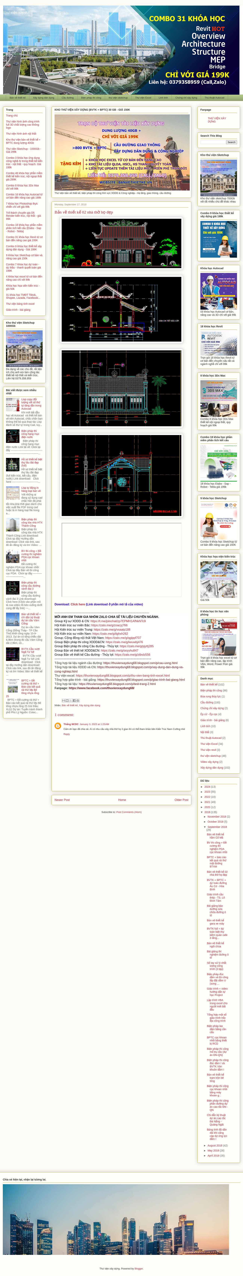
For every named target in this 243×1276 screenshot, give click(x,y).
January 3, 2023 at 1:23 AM (94, 724)
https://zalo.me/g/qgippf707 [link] (123, 637)
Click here (78, 604)
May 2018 (213, 1150)
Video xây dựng (209, 761)
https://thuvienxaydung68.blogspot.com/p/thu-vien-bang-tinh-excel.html (123, 675)
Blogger (139, 1268)
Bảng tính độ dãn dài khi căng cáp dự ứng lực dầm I (217, 1134)
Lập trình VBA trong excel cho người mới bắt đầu (217, 1005)
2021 (207, 802)
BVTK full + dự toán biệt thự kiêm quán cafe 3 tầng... (217, 933)
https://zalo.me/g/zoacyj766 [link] (109, 625)
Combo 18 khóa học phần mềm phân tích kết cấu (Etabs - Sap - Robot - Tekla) (24, 228)
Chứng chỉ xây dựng (186, 97)
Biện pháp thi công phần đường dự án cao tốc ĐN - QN (218, 1105)
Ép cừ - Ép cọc (209, 714)
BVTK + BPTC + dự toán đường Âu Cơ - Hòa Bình (217, 885)
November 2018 (217, 816)
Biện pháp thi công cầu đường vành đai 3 (30, 585)
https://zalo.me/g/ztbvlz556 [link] (132, 654)
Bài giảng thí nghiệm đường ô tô (218, 954)
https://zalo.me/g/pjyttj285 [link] (137, 646)
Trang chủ (12, 115)
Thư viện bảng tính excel (20, 303)
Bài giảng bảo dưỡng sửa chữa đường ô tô (216, 910)
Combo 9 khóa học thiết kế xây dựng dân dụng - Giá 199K (24, 248)
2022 (207, 796)
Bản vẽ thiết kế (18, 97)
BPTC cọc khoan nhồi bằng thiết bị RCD (217, 1040)
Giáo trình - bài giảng (18, 309)
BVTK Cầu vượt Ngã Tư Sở (30, 650)
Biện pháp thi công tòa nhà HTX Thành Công (32, 522)
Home (122, 799)
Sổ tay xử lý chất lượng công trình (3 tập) (216, 966)
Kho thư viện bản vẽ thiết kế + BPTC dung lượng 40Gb (23, 141)
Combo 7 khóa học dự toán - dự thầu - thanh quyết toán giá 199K (23, 267)
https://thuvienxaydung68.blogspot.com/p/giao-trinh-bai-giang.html (141, 679)
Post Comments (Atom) (129, 812)
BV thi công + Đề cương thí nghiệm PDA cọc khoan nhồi (31, 555)
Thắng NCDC (71, 724)
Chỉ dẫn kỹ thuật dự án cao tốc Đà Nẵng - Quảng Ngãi (216, 1120)
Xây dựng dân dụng (43, 97)
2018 (207, 812)
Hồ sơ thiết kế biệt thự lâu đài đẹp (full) (31, 462)
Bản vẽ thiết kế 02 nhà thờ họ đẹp (217, 873)
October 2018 (215, 821)
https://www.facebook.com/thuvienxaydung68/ (101, 688)
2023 (207, 791)
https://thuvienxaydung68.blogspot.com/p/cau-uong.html (140, 663)
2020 (207, 807)
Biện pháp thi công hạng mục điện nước (30, 434)
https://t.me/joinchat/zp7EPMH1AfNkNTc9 (118, 621)
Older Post (181, 799)
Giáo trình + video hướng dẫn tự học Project (217, 991)
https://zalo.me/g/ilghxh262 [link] (110, 633)
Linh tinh (163, 97)
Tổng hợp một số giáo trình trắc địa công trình (216, 1017)
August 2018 (215, 1145)
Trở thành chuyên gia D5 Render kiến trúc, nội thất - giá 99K (23, 216)
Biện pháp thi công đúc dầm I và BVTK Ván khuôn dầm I (218, 1065)
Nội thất (204, 732)
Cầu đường (68, 97)
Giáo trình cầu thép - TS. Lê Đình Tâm (216, 897)
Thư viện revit (208, 749)
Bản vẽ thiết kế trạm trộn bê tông (215, 1077)
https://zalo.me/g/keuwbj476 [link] (124, 642)
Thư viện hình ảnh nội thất (21, 133)
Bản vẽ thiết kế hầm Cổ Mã (215, 836)
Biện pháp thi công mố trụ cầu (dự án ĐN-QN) (218, 1052)
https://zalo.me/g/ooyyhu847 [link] (119, 650)
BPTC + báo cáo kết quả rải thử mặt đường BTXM (216, 862)
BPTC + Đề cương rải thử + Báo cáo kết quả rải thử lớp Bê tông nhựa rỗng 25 (23, 688)
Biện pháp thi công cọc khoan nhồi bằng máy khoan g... (218, 1091)
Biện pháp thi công (91, 97)
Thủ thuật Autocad (214, 97)
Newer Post (62, 799)
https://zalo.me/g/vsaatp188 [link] (112, 629)
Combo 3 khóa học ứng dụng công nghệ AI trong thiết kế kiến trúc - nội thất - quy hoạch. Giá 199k (24, 162)
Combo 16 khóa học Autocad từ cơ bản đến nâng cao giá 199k (24, 196)
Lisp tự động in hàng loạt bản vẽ (31, 489)
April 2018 (213, 1155)
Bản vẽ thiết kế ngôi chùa (215, 945)
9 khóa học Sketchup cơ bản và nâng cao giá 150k (24, 257)
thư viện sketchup (118, 97)
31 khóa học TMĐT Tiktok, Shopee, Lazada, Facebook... (23, 296)
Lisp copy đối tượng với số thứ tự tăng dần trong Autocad (31, 404)
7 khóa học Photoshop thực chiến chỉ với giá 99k (22, 205)
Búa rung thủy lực (210, 696)
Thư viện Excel (143, 97)
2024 (207, 786)
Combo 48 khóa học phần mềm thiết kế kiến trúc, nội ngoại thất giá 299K (24, 176)
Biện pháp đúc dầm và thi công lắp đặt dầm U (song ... (217, 979)
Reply (67, 734)
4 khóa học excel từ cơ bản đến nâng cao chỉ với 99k (24, 278)
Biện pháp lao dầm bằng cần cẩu (216, 1029)
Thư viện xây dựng (18, 12)
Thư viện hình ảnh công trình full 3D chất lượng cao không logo (22, 124)
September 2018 (217, 826)
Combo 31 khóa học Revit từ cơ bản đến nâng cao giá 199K (24, 239)
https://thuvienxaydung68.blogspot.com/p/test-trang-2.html (117, 684)
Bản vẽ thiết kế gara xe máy (215, 922)
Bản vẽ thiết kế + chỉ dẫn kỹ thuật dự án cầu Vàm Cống (31, 619)
